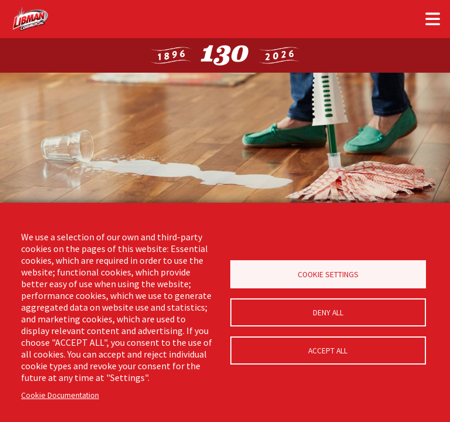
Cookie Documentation (60, 395)
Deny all (328, 313)
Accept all (327, 351)
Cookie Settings (328, 275)
